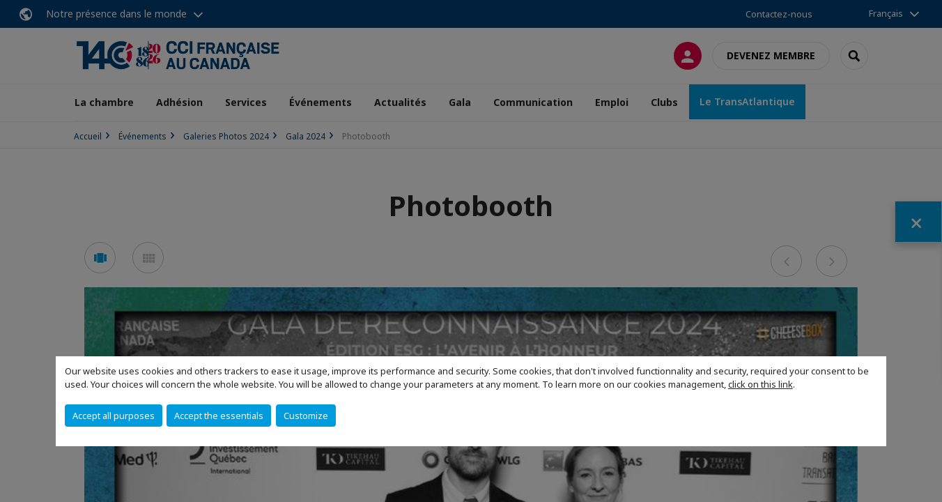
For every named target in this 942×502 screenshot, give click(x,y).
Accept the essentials (218, 415)
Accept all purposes (113, 415)
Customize (306, 415)
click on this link (760, 384)
